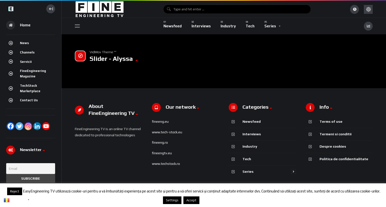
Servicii (26, 62)
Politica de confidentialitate (344, 159)
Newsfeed (251, 121)
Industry (249, 146)
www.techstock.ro (166, 164)
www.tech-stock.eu (167, 132)
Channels (27, 52)
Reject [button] (14, 191)
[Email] (30, 168)
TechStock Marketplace (30, 88)
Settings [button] (172, 200)
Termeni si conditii (336, 134)
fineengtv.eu (162, 153)
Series (248, 171)
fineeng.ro (160, 142)
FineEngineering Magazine (33, 73)
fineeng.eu (160, 121)
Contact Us (29, 100)
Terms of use (331, 121)
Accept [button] (191, 200)
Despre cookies (333, 146)
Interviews (251, 134)
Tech (246, 159)
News (24, 43)
